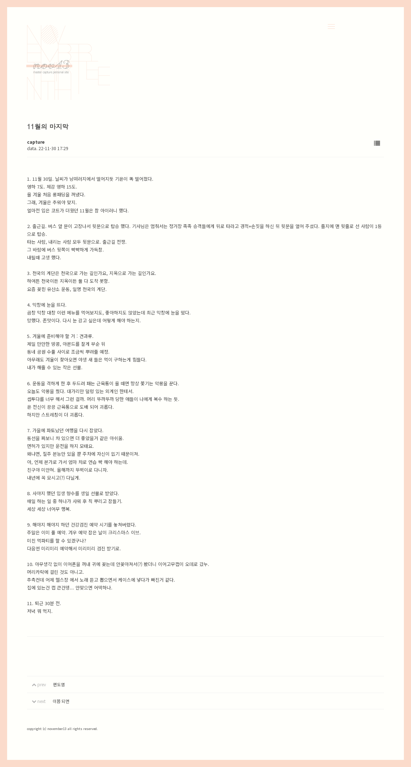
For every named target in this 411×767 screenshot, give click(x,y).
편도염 (59, 684)
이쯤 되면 (61, 701)
